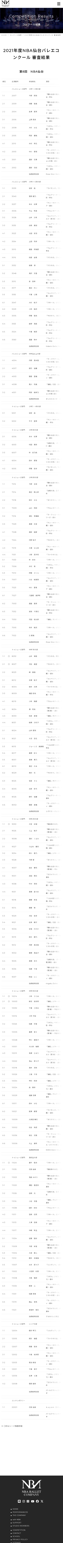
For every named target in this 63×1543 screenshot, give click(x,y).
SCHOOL (16, 1536)
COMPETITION (19, 1530)
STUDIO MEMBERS (21, 1526)
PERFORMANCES (20, 1512)
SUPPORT (17, 1523)
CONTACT (17, 1533)
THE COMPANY (19, 1515)
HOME (15, 1509)
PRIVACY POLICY (20, 1540)
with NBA (17, 1520)
